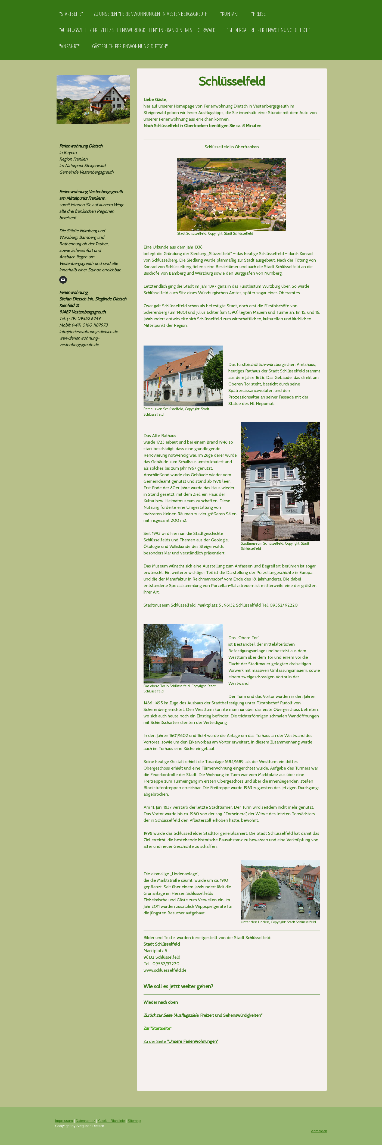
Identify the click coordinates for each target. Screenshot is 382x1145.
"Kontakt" (230, 13)
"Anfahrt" (69, 46)
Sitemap (134, 1121)
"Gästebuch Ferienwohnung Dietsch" (129, 46)
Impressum (64, 1121)
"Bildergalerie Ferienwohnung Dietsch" (268, 30)
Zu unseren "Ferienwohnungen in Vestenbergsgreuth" (151, 13)
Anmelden (319, 1131)
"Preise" (259, 13)
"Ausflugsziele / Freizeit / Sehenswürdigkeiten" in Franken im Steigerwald (137, 30)
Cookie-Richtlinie (111, 1121)
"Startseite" (71, 13)
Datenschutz (85, 1121)
